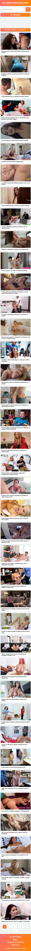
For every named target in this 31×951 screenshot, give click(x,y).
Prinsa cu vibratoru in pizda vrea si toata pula (14, 249)
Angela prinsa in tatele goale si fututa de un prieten (14, 700)
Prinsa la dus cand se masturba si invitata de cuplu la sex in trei (14, 496)
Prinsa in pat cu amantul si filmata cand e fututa (15, 900)
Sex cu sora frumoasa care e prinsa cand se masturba (14, 833)
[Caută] (28, 9)
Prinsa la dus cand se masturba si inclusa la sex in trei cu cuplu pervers (15, 337)
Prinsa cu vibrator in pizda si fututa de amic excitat (14, 745)
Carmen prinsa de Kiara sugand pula (12, 161)
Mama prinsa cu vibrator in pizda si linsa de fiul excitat (15, 609)
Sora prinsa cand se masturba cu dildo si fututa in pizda (15, 878)
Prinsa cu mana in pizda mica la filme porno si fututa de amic (15, 541)
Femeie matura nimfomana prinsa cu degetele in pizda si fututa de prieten (15, 428)
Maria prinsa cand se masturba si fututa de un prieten (15, 383)
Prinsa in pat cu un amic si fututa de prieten (14, 270)
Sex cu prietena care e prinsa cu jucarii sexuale (15, 205)
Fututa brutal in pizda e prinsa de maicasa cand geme (15, 722)
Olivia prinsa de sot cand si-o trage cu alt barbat (15, 921)
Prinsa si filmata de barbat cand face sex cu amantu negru (14, 227)
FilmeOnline (15, 3)
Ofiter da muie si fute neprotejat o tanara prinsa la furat (15, 51)
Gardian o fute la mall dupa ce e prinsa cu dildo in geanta (15, 360)
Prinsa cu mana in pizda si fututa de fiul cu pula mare (15, 632)
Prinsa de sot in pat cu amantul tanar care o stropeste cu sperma (14, 564)
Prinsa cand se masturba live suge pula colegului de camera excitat (13, 473)
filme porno (15, 937)
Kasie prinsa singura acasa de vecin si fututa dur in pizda (14, 518)
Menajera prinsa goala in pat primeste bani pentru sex (14, 677)
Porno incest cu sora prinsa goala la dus (13, 767)
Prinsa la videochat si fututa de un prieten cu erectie (14, 315)
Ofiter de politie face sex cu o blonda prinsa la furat (15, 789)
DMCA (15, 940)
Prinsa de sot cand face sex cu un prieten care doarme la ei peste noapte (15, 118)
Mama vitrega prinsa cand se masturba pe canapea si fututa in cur (13, 654)
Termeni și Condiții (15, 942)
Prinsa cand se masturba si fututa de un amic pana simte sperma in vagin (14, 292)
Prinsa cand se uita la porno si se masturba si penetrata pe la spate (14, 405)
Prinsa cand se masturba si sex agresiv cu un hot (14, 855)
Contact (15, 945)
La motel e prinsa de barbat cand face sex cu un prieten (15, 183)
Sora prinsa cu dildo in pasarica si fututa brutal (15, 811)
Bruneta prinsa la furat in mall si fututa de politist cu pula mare (13, 586)
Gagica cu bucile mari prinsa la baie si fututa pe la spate (15, 74)
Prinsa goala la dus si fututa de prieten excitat (15, 96)
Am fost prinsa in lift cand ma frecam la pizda (14, 140)
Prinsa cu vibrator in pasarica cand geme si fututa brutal (14, 451)
